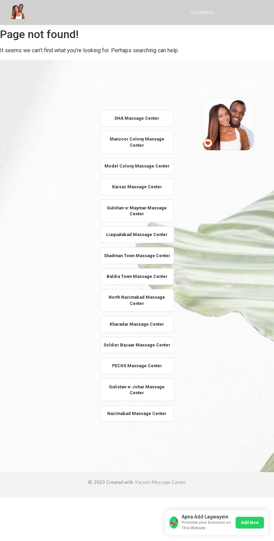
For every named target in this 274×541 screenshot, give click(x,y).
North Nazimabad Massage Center (137, 319)
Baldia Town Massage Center (137, 294)
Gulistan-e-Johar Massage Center (137, 417)
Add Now (248, 521)
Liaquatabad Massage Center (137, 244)
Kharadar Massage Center (137, 343)
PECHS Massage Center (137, 393)
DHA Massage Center (136, 118)
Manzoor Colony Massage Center (137, 143)
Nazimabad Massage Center (137, 442)
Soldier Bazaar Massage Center (137, 368)
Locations (202, 12)
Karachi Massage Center (160, 511)
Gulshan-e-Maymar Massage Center (136, 220)
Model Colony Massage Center (137, 171)
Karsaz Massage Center (137, 195)
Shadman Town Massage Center (137, 269)
